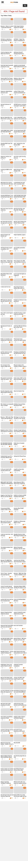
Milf (14, 2)
